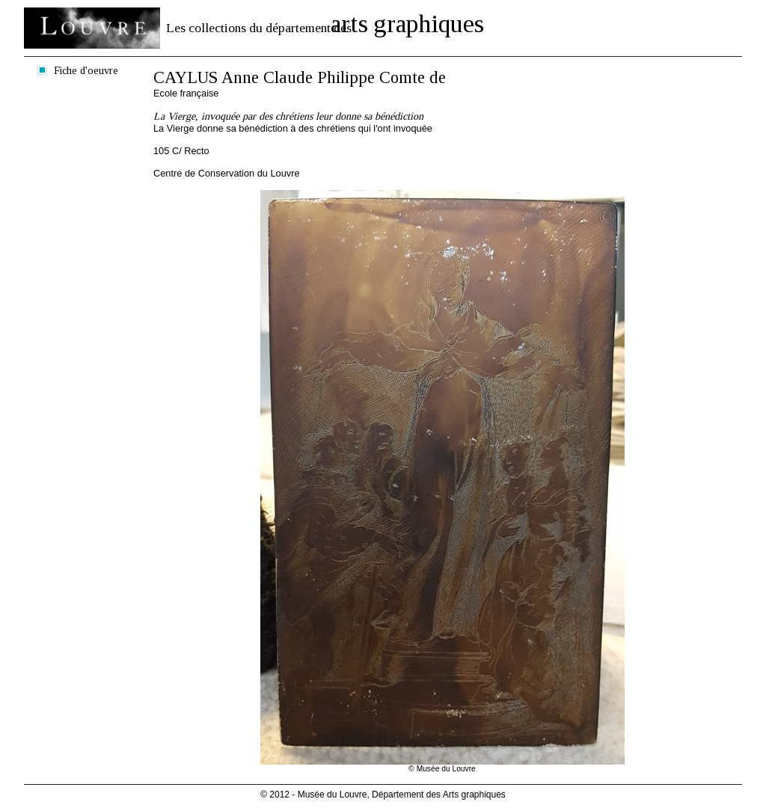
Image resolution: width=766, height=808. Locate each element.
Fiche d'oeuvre (86, 70)
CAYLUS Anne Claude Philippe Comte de (299, 77)
